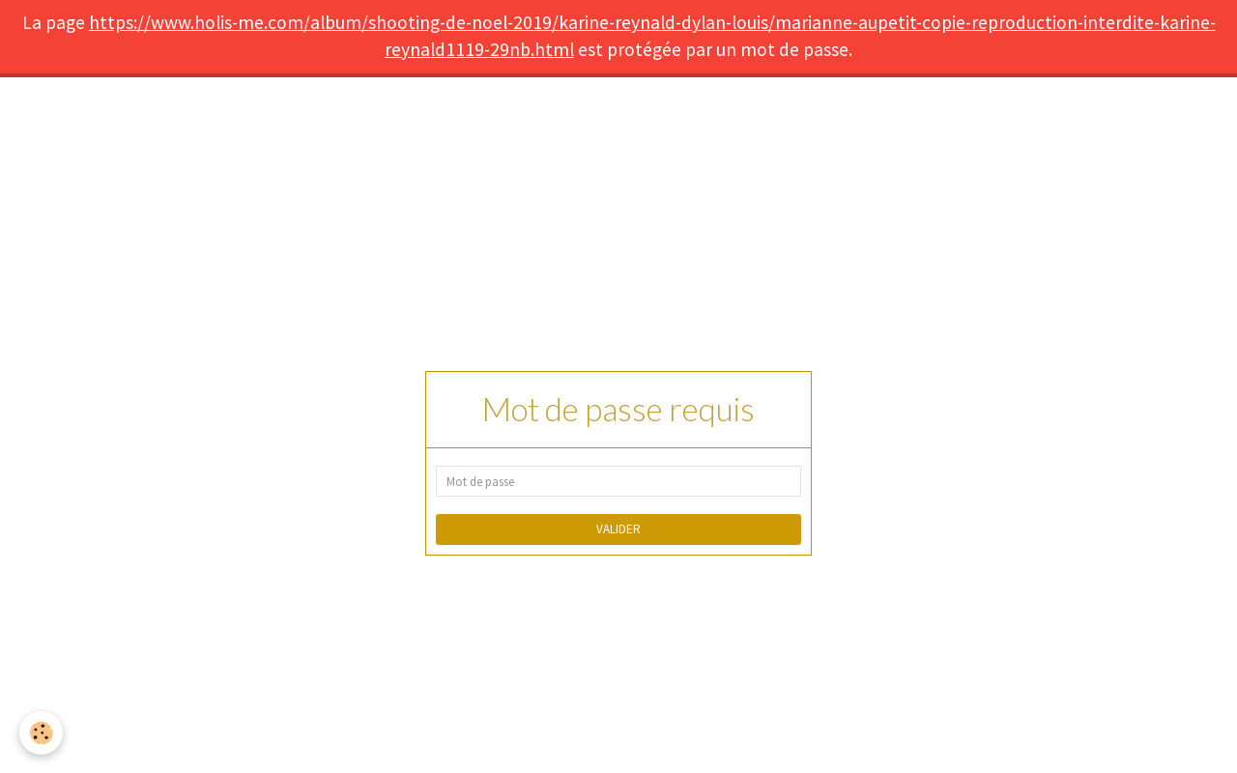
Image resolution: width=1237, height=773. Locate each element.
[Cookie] (41, 733)
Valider (618, 529)
